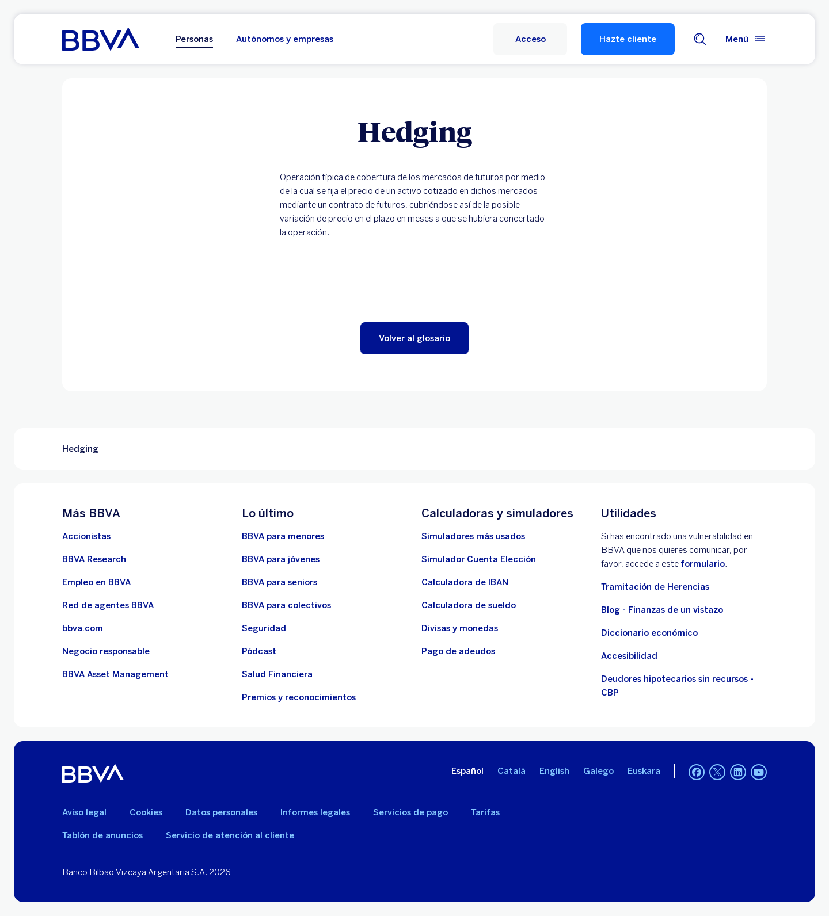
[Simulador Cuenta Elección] (478, 559)
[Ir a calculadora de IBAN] (464, 582)
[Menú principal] (746, 39)
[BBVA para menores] (283, 536)
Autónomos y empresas (284, 39)
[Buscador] (700, 39)
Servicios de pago (410, 812)
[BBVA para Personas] (100, 39)
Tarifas (485, 812)
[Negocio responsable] (106, 651)
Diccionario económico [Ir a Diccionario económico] (649, 633)
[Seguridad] (264, 628)
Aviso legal (84, 812)
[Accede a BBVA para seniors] (279, 582)
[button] (530, 39)
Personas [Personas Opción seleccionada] (194, 39)
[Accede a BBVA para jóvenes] (281, 559)
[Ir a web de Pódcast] (259, 651)
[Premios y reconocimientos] (299, 697)
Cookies (146, 812)
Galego (598, 771)
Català (511, 771)
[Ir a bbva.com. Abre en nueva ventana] (82, 628)
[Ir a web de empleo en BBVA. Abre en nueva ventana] (96, 582)
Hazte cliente (627, 39)
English (554, 771)
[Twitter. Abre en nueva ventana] (717, 772)
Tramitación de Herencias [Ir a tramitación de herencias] (655, 587)
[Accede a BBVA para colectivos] (286, 605)
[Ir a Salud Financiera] (277, 674)
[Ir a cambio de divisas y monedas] (459, 628)
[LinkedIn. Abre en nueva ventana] (738, 772)
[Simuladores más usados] (473, 536)
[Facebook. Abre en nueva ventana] (697, 772)
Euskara (644, 771)
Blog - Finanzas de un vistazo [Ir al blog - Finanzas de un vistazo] (662, 610)
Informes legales (315, 812)
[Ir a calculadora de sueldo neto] (468, 605)
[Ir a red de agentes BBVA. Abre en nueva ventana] (108, 605)
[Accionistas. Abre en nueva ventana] (86, 536)
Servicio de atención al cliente (230, 835)
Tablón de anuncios (102, 835)
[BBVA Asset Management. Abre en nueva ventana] (115, 674)
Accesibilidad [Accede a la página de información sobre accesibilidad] (629, 656)
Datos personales (221, 812)
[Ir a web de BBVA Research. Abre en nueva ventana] (94, 559)
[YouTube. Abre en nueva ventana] (759, 772)
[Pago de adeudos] (458, 651)
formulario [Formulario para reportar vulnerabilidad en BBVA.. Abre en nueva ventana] (702, 564)
